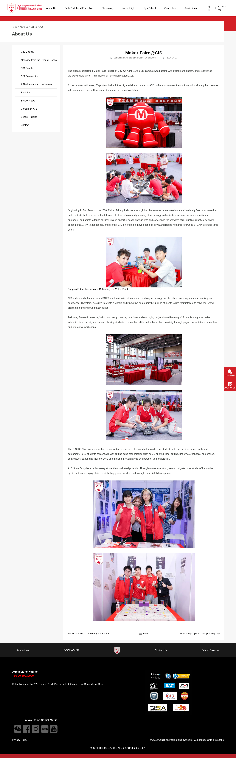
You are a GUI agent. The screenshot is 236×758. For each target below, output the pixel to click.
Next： (200, 633)
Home (14, 27)
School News (37, 27)
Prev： (88, 633)
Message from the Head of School (39, 60)
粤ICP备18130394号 (101, 748)
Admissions (190, 8)
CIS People (27, 68)
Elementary (107, 8)
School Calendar (210, 650)
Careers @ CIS (29, 108)
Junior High (128, 8)
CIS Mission (27, 52)
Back (144, 633)
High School (149, 8)
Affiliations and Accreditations (36, 84)
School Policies (29, 117)
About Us (51, 8)
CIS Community (29, 76)
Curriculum (170, 8)
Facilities (25, 92)
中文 (209, 8)
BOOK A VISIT (71, 650)
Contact (25, 125)
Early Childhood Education (79, 8)
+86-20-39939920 (23, 675)
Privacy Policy (19, 740)
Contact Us (222, 8)
